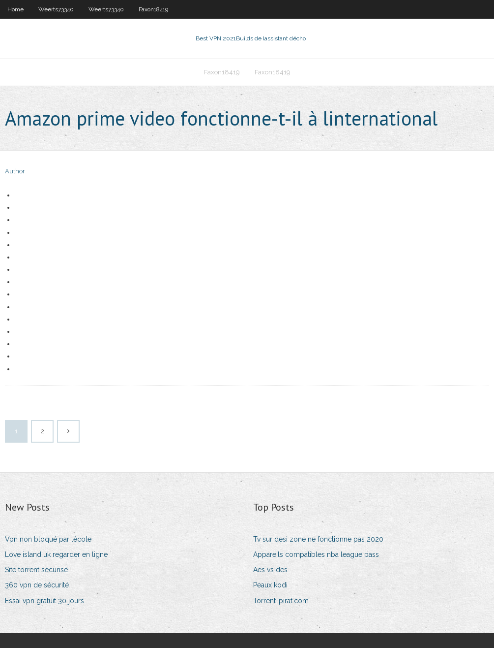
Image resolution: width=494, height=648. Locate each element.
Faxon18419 (153, 9)
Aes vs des (270, 570)
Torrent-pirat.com (281, 601)
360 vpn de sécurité (37, 585)
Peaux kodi (270, 585)
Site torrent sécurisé (36, 570)
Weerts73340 (56, 9)
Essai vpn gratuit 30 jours (44, 601)
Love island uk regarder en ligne (56, 554)
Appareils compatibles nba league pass (316, 554)
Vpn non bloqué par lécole (48, 539)
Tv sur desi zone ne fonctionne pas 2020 (318, 539)
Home (15, 9)
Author (15, 171)
